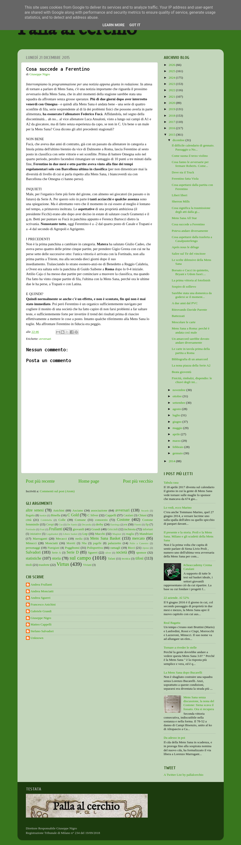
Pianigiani (53, 547)
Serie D (73, 552)
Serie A (56, 552)
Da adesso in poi (174, 737)
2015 (172, 134)
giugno (177, 421)
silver (108, 552)
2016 (172, 128)
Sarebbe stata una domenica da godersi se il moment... (192, 295)
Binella (55, 515)
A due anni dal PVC (185, 303)
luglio (177, 415)
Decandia (87, 524)
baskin (43, 515)
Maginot (116, 533)
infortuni (148, 529)
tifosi (139, 558)
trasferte (44, 565)
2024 (172, 77)
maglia (130, 534)
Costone (123, 519)
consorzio (101, 520)
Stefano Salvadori (42, 631)
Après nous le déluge (185, 247)
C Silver (92, 515)
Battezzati (178, 316)
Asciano (77, 510)
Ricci (131, 547)
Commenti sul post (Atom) (57, 491)
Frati (42, 529)
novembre (179, 390)
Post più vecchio (138, 481)
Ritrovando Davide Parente (189, 309)
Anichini (58, 510)
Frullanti (55, 529)
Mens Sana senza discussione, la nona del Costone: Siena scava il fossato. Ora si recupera (198, 703)
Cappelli (110, 515)
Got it (134, 25)
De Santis (72, 524)
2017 (172, 122)
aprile (177, 434)
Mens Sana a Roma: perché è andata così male (190, 330)
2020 (172, 103)
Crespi (50, 524)
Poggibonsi (72, 547)
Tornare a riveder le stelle (180, 647)
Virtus (63, 564)
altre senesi (35, 510)
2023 (172, 84)
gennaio (178, 453)
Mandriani (146, 534)
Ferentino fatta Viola (185, 178)
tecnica (126, 558)
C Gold (73, 515)
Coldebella (46, 519)
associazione (99, 510)
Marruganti (40, 538)
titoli (29, 565)
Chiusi (142, 515)
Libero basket (70, 533)
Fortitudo (30, 529)
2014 (172, 461)
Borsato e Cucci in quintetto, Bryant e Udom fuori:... (190, 272)
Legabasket (52, 533)
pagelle (97, 543)
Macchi (100, 534)
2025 (172, 71)
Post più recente (40, 481)
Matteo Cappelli (41, 624)
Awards (145, 510)
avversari (45, 339)
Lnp (85, 534)
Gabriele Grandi (41, 611)
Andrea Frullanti (41, 584)
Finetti (137, 524)
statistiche (33, 558)
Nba (84, 543)
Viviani (87, 565)
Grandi (95, 529)
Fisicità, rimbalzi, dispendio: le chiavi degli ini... (192, 380)
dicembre (179, 140)
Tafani (111, 558)
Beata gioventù (181, 372)
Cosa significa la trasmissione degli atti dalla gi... (191, 210)
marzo (177, 440)
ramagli (115, 547)
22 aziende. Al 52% (176, 597)
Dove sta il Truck (183, 172)
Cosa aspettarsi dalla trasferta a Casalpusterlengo (192, 239)
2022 (172, 90)
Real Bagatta (172, 622)
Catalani (128, 515)
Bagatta (30, 515)
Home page (88, 481)
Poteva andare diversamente (190, 231)
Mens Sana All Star (184, 218)
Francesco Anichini (43, 604)
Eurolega (115, 524)
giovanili (78, 529)
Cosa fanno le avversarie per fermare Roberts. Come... (190, 164)
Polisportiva (95, 547)
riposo (145, 547)
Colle (62, 520)
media (78, 538)
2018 (172, 115)
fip (147, 524)
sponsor (141, 552)
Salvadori (33, 552)
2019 (172, 109)
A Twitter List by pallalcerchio (183, 774)
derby (99, 524)
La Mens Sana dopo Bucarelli (183, 672)
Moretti (70, 543)
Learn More (113, 25)
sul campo (80, 558)
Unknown (37, 638)
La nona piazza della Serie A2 (191, 365)
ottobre (178, 396)
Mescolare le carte (183, 322)
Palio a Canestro (139, 543)
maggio (178, 428)
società (121, 552)
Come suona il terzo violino (190, 156)
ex (125, 524)
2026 (172, 65)
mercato (138, 538)
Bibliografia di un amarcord (190, 359)
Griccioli (112, 529)
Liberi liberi (179, 195)
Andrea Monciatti (42, 591)
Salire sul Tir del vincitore (189, 253)
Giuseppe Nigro (41, 618)
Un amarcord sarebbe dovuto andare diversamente (190, 340)
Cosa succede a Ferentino (188, 224)
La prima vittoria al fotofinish (191, 280)
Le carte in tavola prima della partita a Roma (191, 350)
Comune (80, 520)
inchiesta (130, 529)
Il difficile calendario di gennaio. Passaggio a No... (193, 147)
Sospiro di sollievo (184, 286)
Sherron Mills (181, 201)
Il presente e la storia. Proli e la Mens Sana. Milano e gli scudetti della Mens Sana (188, 536)
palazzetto (114, 543)
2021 (172, 96)
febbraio (178, 447)
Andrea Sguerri (41, 597)
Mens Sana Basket (105, 538)
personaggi (33, 547)
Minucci (31, 543)
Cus (61, 524)
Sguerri (93, 552)
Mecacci (61, 538)
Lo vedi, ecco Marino (178, 507)
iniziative (35, 534)
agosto (177, 409)
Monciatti (51, 543)
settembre (179, 402)
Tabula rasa (171, 482)
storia (56, 558)
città (28, 520)
